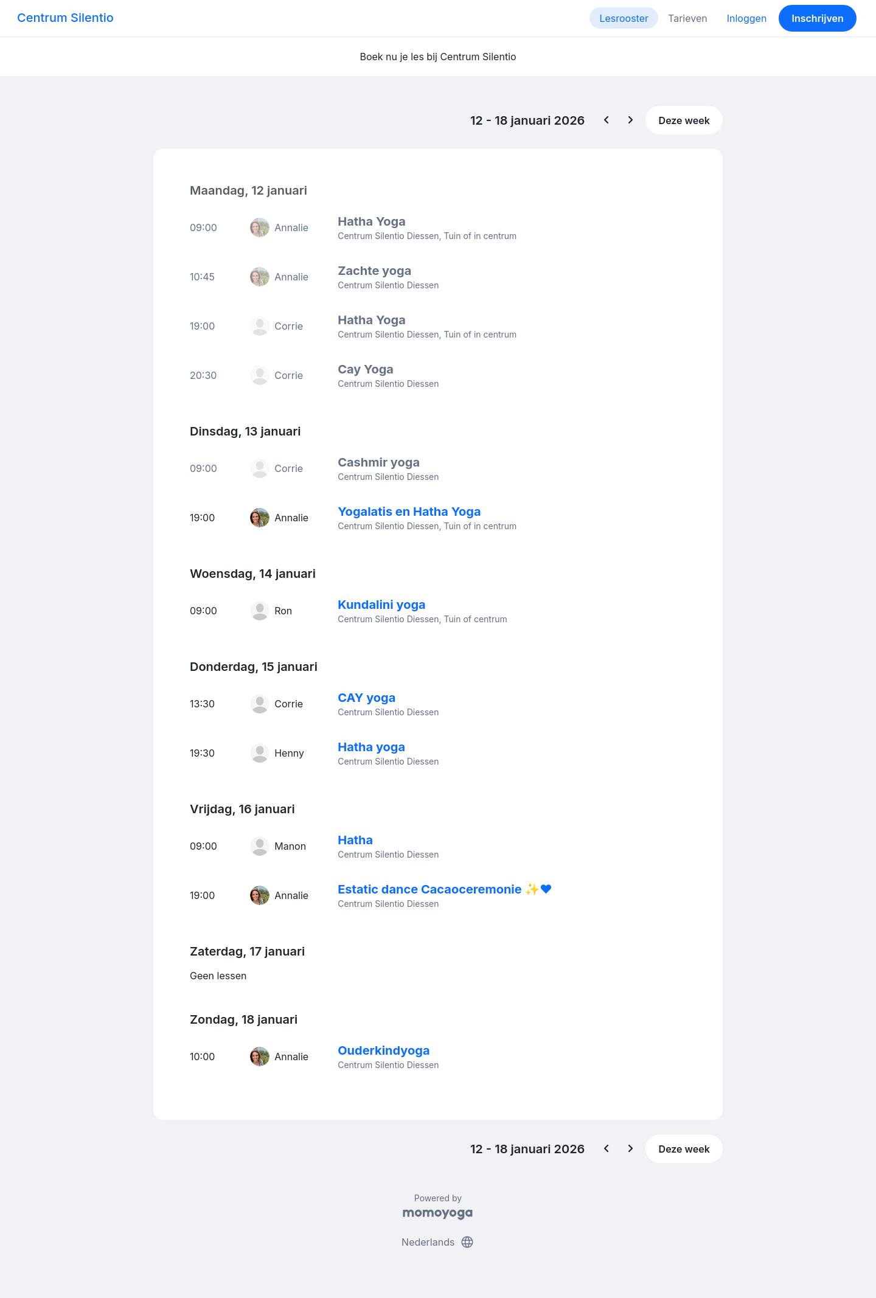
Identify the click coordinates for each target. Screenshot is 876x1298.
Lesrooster (623, 18)
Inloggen (747, 18)
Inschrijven (818, 18)
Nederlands (437, 1242)
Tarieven (687, 18)
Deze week (684, 120)
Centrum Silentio (65, 17)
